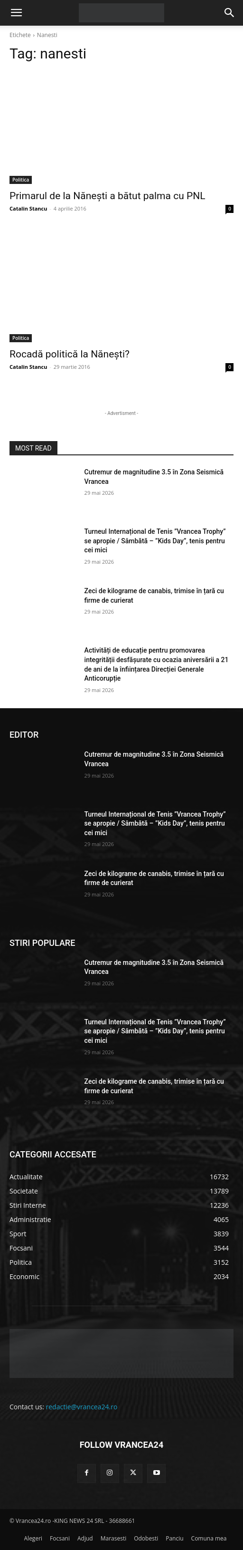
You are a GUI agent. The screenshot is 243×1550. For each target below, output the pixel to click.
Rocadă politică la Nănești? (69, 354)
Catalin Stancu (28, 208)
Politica (20, 179)
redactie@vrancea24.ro (82, 1406)
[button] (16, 13)
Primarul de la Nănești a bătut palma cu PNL (107, 196)
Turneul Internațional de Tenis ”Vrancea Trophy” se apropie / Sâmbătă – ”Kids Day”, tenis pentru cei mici (155, 541)
